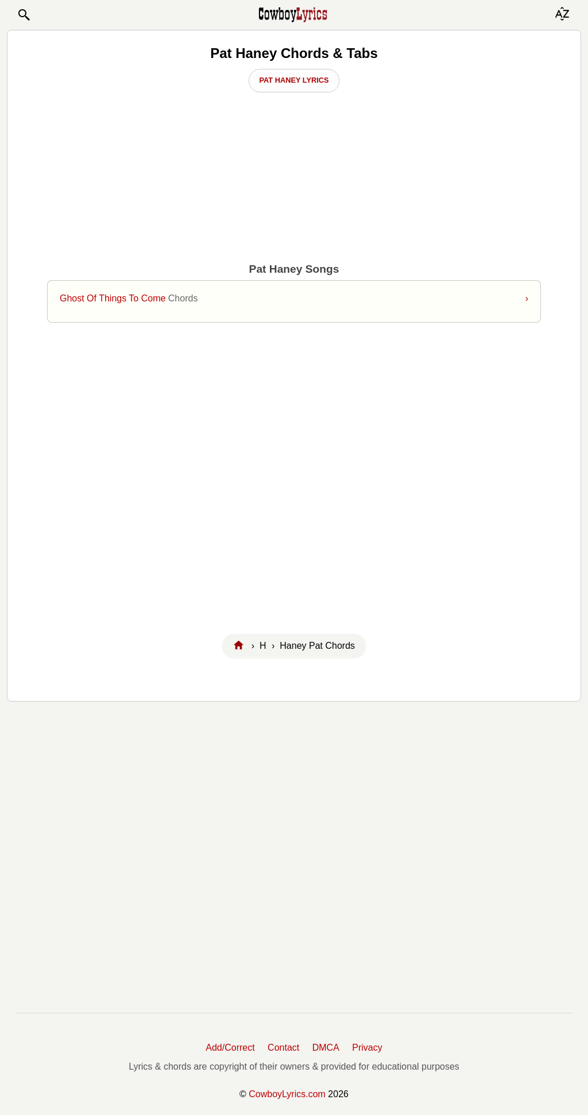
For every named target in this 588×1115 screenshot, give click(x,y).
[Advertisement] (294, 481)
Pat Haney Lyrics (293, 80)
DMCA (325, 1047)
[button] (23, 15)
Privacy (367, 1047)
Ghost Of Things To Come (294, 298)
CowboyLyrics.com (287, 1094)
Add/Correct (230, 1047)
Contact (283, 1047)
